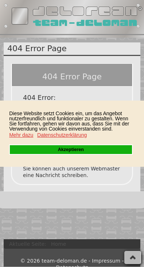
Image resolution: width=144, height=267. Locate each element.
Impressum (106, 261)
